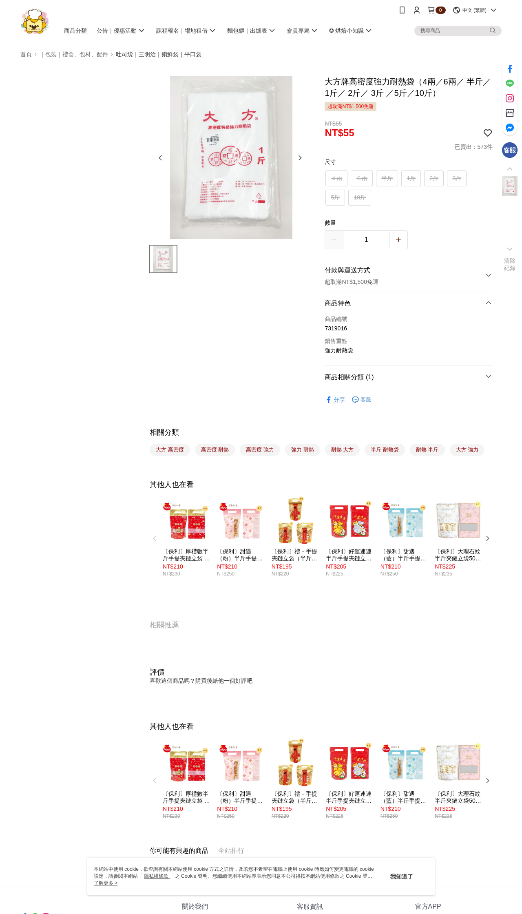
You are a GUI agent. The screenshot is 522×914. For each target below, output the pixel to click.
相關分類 (164, 432)
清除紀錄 (510, 264)
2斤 (434, 178)
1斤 (411, 178)
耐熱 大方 (342, 450)
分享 (335, 400)
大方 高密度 (170, 450)
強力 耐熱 (302, 450)
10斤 (360, 197)
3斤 (457, 178)
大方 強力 (467, 450)
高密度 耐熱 (215, 450)
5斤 (335, 197)
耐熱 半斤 (427, 450)
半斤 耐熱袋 (385, 450)
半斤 (387, 178)
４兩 (336, 178)
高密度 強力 (260, 450)
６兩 (361, 178)
